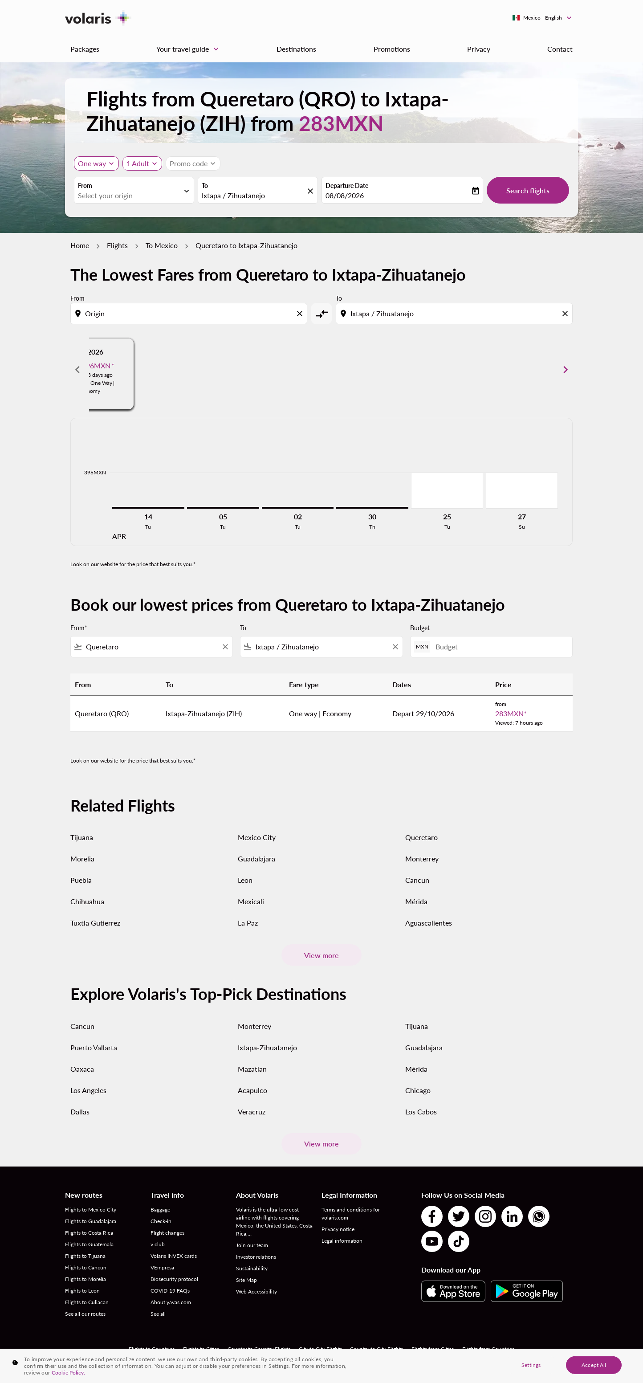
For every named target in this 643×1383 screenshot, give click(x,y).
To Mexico (162, 245)
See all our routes (85, 1313)
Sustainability (252, 1268)
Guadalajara (256, 858)
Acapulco (252, 1090)
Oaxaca (82, 1069)
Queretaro (421, 837)
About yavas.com (171, 1302)
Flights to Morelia (85, 1279)
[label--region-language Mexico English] (542, 18)
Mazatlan (252, 1069)
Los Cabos (421, 1111)
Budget (420, 628)
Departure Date (347, 185)
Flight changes (167, 1232)
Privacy (478, 49)
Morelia (82, 858)
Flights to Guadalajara (90, 1221)
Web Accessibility (256, 1291)
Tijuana (81, 837)
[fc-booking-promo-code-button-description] (189, 163)
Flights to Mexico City (90, 1209)
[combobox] (129, 195)
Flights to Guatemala (89, 1244)
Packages (84, 49)
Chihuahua (87, 901)
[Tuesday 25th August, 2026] (447, 490)
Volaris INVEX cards (174, 1255)
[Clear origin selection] (301, 313)
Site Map (246, 1280)
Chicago (418, 1090)
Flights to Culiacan (87, 1302)
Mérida (416, 901)
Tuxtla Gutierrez (95, 922)
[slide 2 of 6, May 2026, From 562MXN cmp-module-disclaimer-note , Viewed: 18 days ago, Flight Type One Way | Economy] (321, 370)
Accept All (594, 1364)
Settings (531, 1364)
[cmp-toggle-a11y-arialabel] (321, 313)
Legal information (342, 1240)
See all (158, 1313)
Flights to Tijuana (85, 1255)
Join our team (252, 1245)
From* (78, 628)
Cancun (417, 880)
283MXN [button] (341, 123)
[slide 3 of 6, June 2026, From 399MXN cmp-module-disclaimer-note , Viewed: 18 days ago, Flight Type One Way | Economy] (476, 370)
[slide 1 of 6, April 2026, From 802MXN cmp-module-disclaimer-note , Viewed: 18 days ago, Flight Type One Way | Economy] (166, 370)
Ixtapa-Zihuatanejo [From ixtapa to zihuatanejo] (267, 1047)
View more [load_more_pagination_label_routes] (321, 955)
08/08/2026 (345, 195)
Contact (560, 49)
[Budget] (499, 646)
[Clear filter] (224, 646)
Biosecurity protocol (174, 1279)
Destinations (296, 49)
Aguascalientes (428, 922)
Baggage (160, 1209)
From (85, 185)
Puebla (81, 880)
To (205, 185)
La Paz (248, 922)
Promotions (392, 49)
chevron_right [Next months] (565, 370)
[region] (321, 1366)
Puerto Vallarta (93, 1047)
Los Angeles (88, 1090)
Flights (117, 245)
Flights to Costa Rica (89, 1232)
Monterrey (422, 858)
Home (79, 245)
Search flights (527, 190)
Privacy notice (338, 1229)
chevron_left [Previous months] (77, 370)
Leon (245, 880)
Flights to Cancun (85, 1267)
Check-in (161, 1221)
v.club (158, 1244)
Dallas (80, 1111)
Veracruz (251, 1111)
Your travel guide (189, 49)
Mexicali (251, 901)
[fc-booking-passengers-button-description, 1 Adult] (137, 163)
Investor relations (256, 1256)
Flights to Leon (82, 1290)
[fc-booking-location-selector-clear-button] (311, 190)
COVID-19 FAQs (170, 1290)
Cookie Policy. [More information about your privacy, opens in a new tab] (68, 1372)
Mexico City (257, 837)
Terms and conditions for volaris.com (351, 1213)
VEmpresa (162, 1267)
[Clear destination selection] (566, 313)
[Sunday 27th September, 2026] (522, 490)
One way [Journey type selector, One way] (92, 163)
